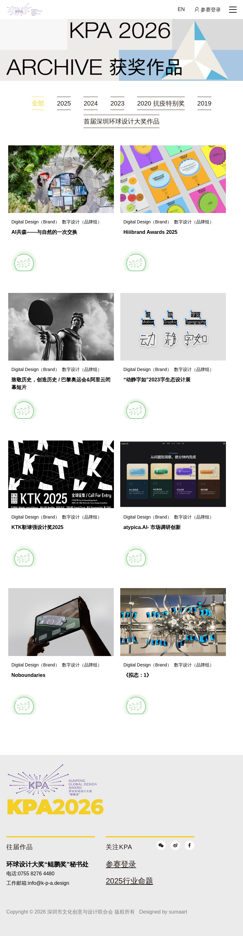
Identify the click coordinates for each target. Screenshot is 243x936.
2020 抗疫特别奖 (160, 103)
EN (181, 9)
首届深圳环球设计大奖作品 (121, 121)
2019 (204, 103)
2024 (91, 103)
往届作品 (19, 846)
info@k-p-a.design (48, 883)
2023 (117, 103)
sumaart (178, 912)
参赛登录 (210, 9)
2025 (64, 103)
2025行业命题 (129, 881)
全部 (38, 103)
